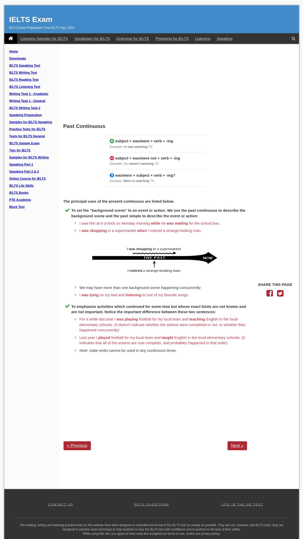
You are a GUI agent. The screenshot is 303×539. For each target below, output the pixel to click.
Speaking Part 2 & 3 (24, 171)
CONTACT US (60, 504)
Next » (237, 445)
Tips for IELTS (20, 150)
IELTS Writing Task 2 (24, 108)
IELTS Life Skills (21, 185)
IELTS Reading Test (24, 80)
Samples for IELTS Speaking (30, 122)
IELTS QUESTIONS (151, 504)
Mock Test (17, 207)
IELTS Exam (30, 19)
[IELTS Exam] (10, 38)
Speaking (225, 38)
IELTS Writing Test (23, 72)
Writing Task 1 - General (27, 101)
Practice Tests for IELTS (27, 129)
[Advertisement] (179, 84)
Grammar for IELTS (132, 38)
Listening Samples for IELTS (44, 38)
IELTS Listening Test (24, 87)
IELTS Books (19, 193)
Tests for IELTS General (27, 136)
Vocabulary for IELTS (92, 38)
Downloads (17, 58)
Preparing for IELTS (171, 38)
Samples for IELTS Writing (29, 157)
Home (13, 51)
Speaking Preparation (25, 115)
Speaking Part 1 (21, 164)
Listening (202, 38)
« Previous (77, 445)
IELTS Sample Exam (24, 143)
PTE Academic (20, 200)
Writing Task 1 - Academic (28, 94)
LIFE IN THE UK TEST (242, 504)
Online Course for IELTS (27, 178)
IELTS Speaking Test (24, 65)
